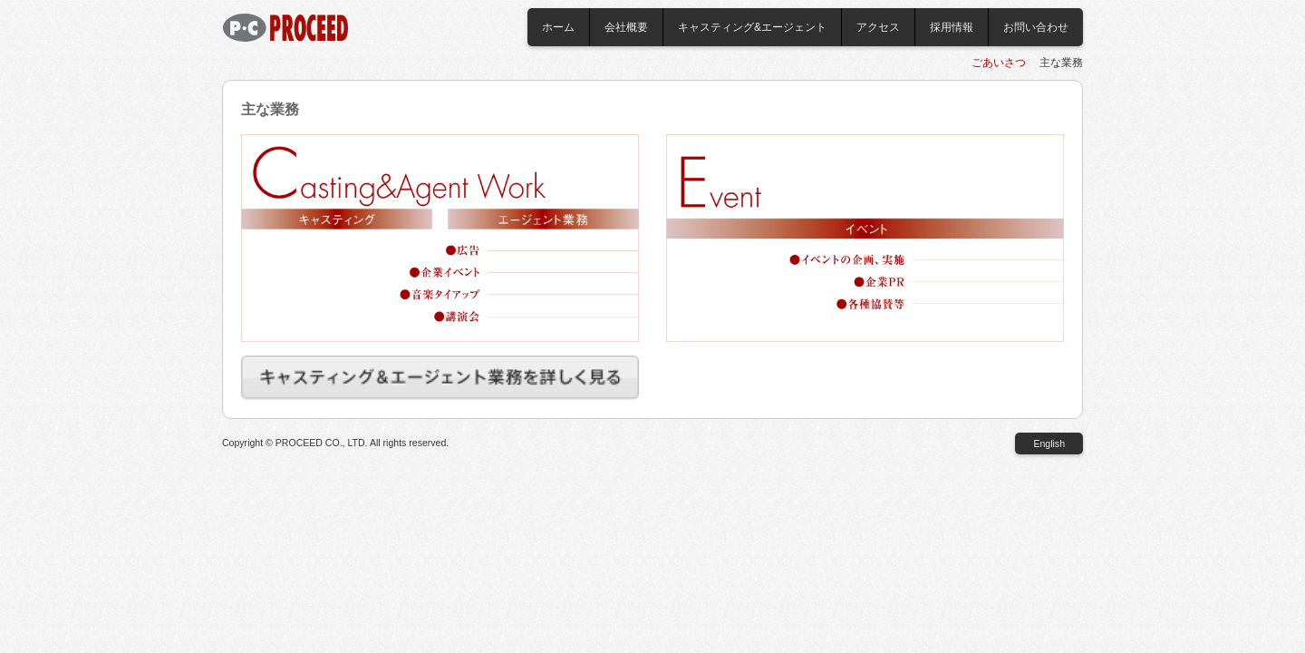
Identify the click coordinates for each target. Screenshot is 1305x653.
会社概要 (626, 27)
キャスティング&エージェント (752, 27)
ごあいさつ (999, 62)
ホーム (558, 27)
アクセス (878, 27)
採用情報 (951, 27)
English (1049, 443)
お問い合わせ (1035, 27)
